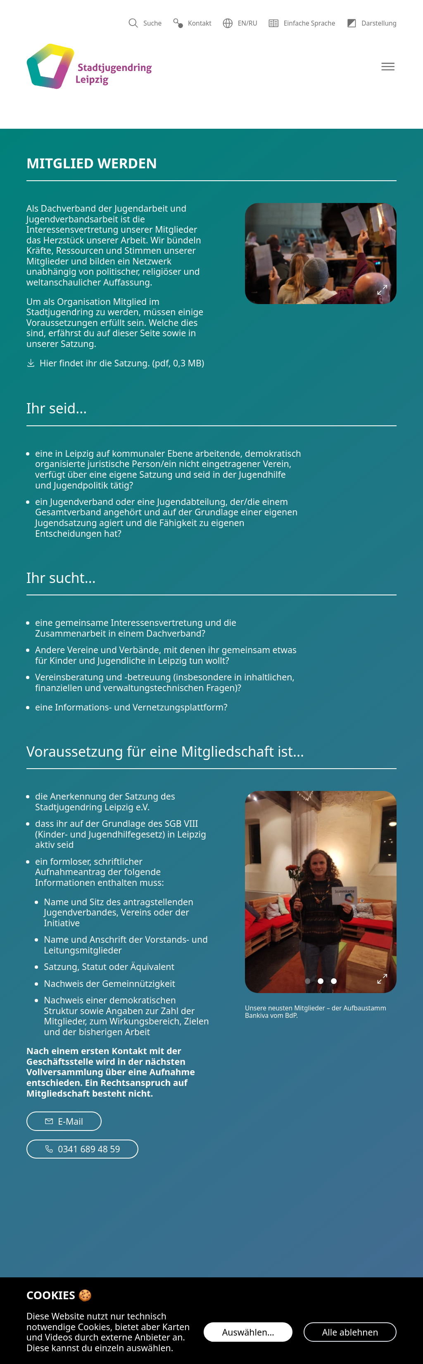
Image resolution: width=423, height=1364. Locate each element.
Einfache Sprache (301, 23)
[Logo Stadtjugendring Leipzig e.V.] (89, 67)
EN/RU (239, 23)
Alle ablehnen (350, 1332)
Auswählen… (248, 1332)
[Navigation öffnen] (388, 67)
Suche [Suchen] (145, 23)
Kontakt (192, 23)
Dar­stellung (371, 23)
